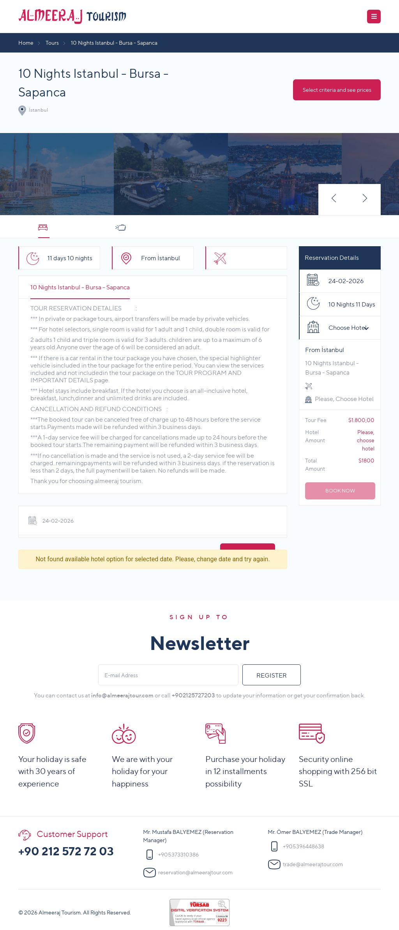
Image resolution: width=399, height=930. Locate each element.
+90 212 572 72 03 (66, 851)
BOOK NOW (340, 490)
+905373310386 (178, 854)
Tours (52, 42)
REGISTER (271, 675)
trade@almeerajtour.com (313, 864)
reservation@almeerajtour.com (195, 872)
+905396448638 (303, 846)
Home (26, 42)
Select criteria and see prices (337, 89)
